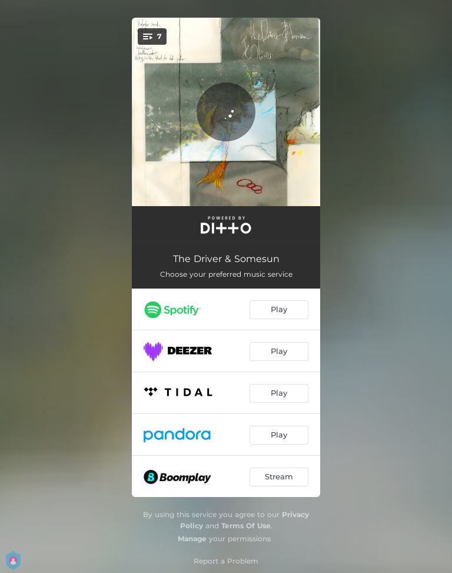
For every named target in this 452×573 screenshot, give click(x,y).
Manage (192, 538)
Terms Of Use (246, 525)
